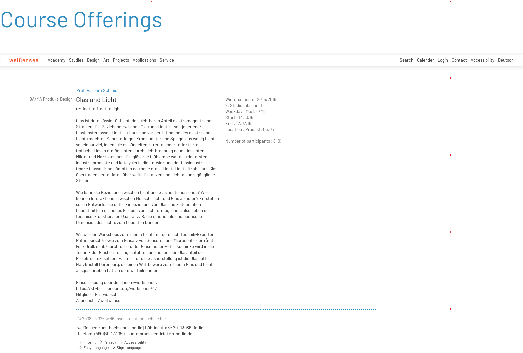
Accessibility (482, 60)
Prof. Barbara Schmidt (97, 90)
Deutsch (506, 60)
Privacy (107, 342)
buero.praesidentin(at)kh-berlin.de (159, 333)
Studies (76, 60)
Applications (144, 60)
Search (406, 60)
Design (93, 60)
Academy (56, 60)
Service (167, 60)
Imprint (86, 342)
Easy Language (93, 347)
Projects (121, 60)
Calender (425, 60)
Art (106, 60)
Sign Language (126, 347)
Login (443, 60)
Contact (459, 60)
